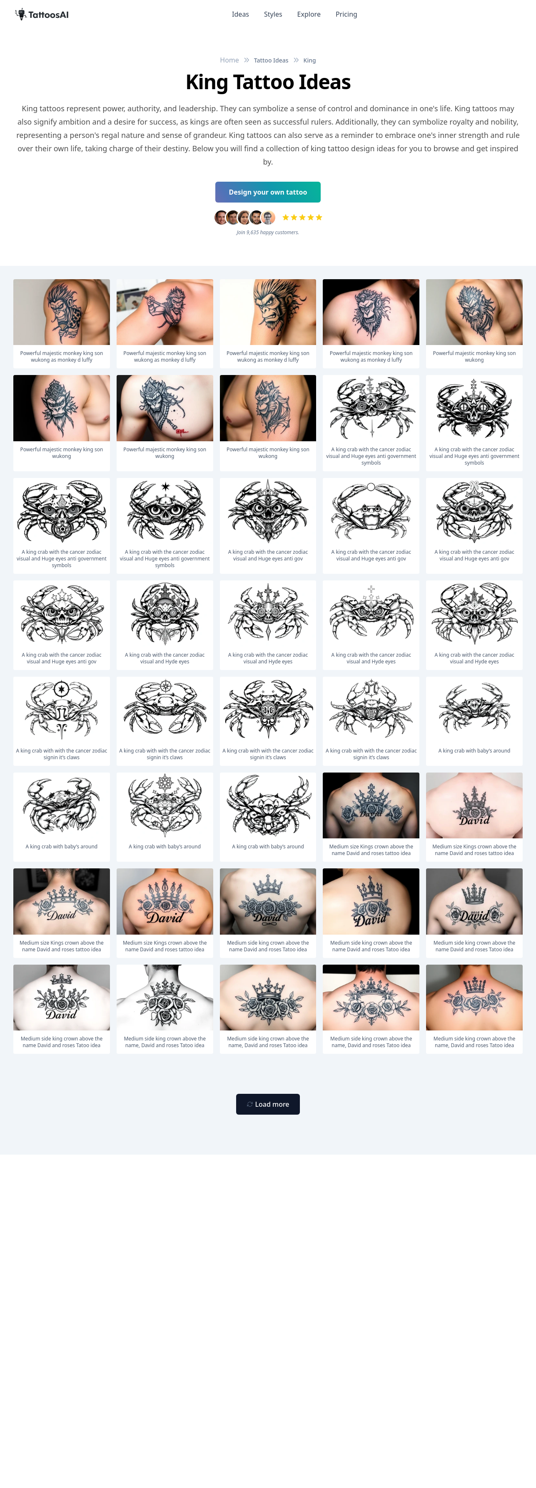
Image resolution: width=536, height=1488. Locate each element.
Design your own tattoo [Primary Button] (268, 192)
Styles (273, 14)
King (310, 60)
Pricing (346, 14)
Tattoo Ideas (271, 60)
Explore (309, 14)
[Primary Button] (267, 1104)
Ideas (240, 14)
